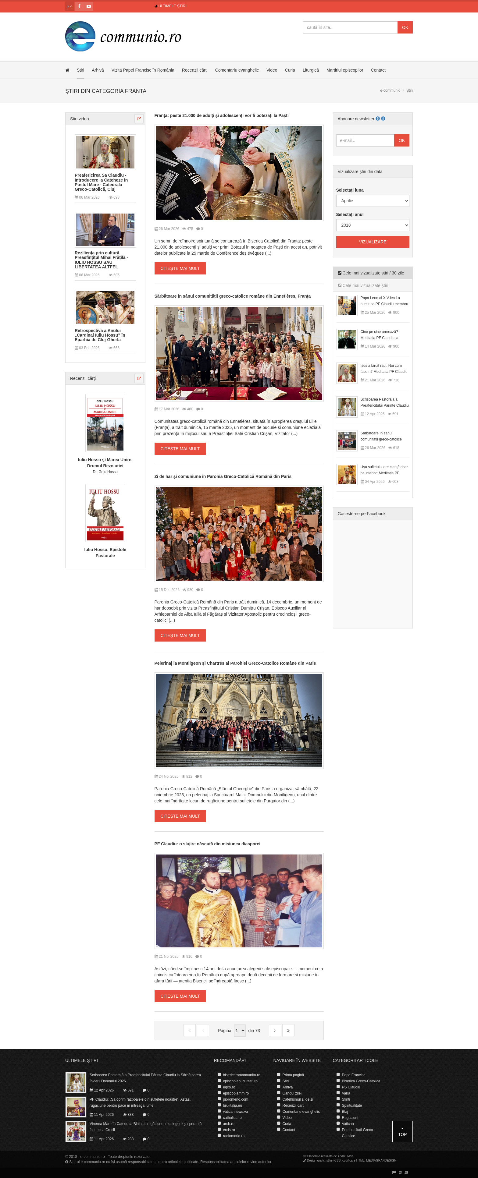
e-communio (390, 90)
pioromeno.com (235, 1099)
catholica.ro (232, 1118)
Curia (290, 70)
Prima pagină (293, 1075)
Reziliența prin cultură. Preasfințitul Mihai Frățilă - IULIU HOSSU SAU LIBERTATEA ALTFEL (101, 260)
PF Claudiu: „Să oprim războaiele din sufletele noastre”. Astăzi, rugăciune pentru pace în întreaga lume (140, 1102)
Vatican (348, 1124)
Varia (346, 1093)
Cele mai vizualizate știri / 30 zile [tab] (371, 273)
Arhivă (98, 70)
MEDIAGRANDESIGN (381, 1160)
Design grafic (316, 1160)
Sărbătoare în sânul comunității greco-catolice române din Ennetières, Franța (233, 296)
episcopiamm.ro (236, 1093)
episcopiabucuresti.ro (240, 1081)
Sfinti (346, 1099)
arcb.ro (228, 1124)
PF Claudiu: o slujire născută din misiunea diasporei (208, 843)
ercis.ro (229, 1130)
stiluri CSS (333, 1160)
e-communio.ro (92, 1157)
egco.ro (229, 1087)
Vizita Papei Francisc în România (143, 70)
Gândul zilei (292, 1093)
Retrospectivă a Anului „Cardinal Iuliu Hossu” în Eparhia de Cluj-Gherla (100, 335)
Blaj (345, 1111)
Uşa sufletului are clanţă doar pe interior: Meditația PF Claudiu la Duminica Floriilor (384, 473)
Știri (80, 70)
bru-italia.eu (232, 1105)
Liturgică (311, 70)
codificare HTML (353, 1160)
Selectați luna (350, 190)
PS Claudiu (351, 1087)
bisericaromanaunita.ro (241, 1075)
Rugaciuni (350, 1118)
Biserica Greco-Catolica (361, 1081)
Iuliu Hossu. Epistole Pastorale (105, 552)
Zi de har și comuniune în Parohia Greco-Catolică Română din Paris (223, 476)
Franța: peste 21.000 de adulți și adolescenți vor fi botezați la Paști (222, 115)
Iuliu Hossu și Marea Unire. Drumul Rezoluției (105, 462)
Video (271, 70)
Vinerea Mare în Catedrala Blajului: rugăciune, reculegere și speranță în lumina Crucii (146, 1127)
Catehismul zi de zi (298, 1099)
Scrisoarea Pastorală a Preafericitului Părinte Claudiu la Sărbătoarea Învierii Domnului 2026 (145, 1078)
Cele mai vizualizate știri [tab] (363, 285)
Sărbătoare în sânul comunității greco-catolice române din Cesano (381, 439)
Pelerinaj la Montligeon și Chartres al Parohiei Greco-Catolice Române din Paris (235, 663)
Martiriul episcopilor (344, 70)
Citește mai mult (180, 268)
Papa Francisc (354, 1075)
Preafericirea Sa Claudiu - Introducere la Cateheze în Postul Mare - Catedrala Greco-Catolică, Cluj (101, 182)
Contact (378, 70)
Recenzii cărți (195, 70)
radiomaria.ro (234, 1136)
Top (402, 1131)
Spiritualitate (352, 1105)
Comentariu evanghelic (237, 70)
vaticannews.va (235, 1111)
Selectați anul (350, 214)
